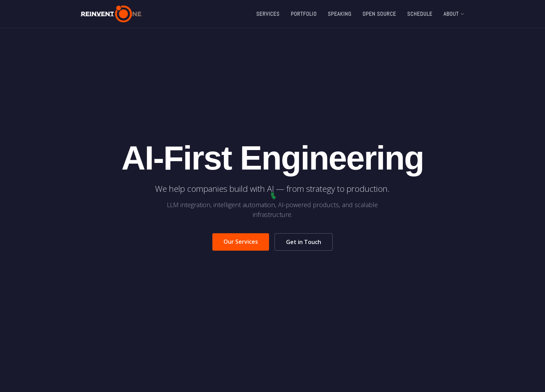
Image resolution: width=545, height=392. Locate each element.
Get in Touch (303, 242)
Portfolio (304, 13)
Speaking (339, 13)
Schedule (419, 13)
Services (267, 13)
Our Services (240, 241)
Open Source (379, 13)
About (454, 13)
